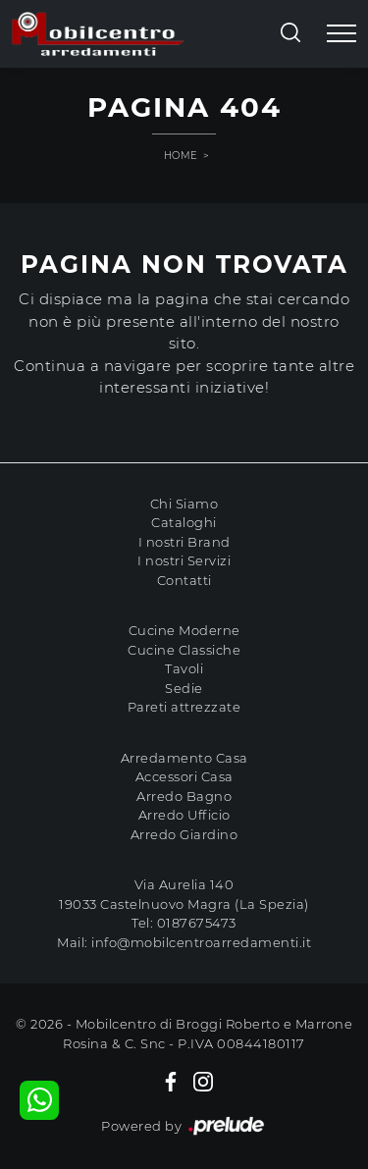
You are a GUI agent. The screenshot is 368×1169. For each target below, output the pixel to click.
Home (181, 155)
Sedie (184, 688)
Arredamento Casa (184, 758)
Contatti (184, 580)
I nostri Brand (184, 542)
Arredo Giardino (184, 834)
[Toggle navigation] (341, 34)
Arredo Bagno (184, 796)
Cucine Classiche (184, 650)
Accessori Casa (184, 776)
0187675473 (197, 922)
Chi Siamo (184, 503)
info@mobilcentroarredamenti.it (201, 942)
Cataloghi (184, 522)
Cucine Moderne (184, 630)
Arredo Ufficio (184, 815)
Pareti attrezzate (184, 707)
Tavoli (184, 668)
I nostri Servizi (184, 560)
